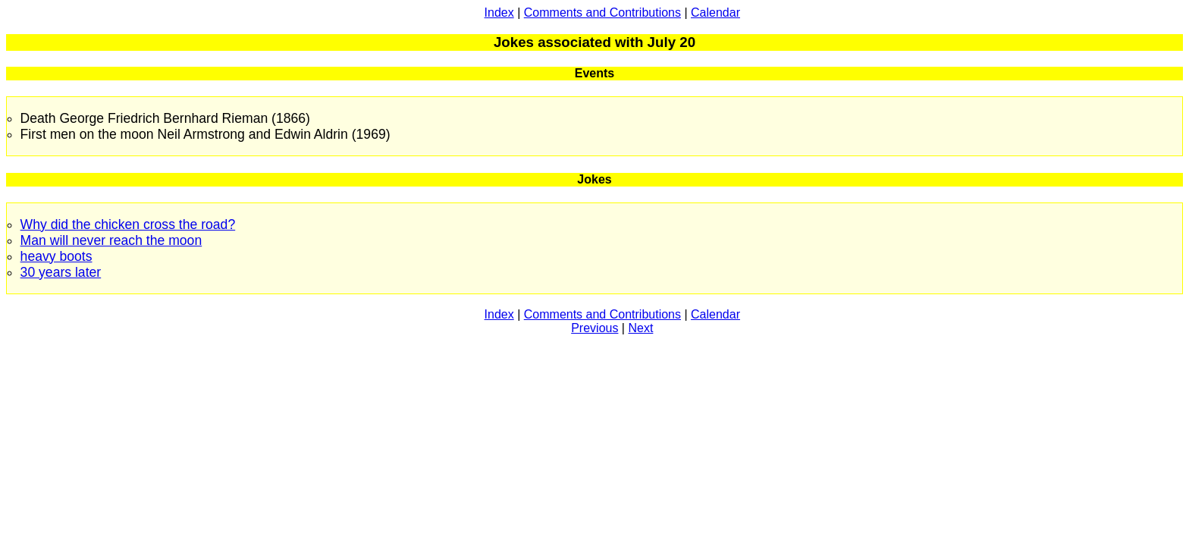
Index (499, 12)
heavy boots (56, 256)
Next (640, 328)
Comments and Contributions (602, 12)
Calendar (715, 12)
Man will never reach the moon (111, 240)
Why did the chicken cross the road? (128, 224)
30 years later (61, 272)
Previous (594, 328)
